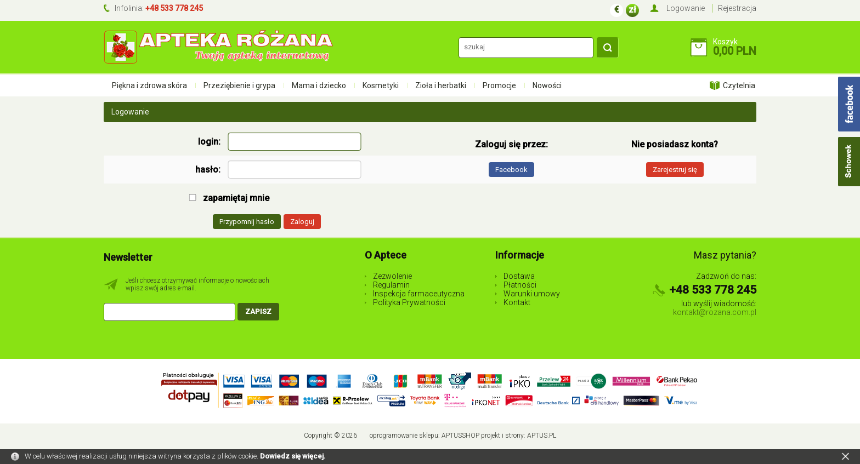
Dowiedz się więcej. (293, 456)
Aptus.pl (541, 435)
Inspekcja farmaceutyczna (419, 293)
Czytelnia (739, 85)
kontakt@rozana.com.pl (714, 312)
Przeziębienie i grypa (239, 85)
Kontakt (516, 302)
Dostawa (519, 276)
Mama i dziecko (319, 85)
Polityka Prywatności (409, 302)
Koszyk (725, 41)
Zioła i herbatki (440, 85)
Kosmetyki (381, 85)
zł (632, 9)
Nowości (547, 85)
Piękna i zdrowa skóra (149, 85)
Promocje (499, 85)
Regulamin (391, 284)
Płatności (519, 284)
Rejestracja (737, 8)
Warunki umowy (531, 293)
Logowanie (685, 8)
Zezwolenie (392, 276)
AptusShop (460, 435)
